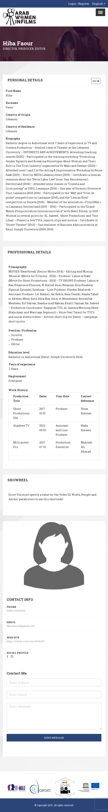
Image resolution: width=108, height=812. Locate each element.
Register (83, 4)
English (97, 3)
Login (72, 4)
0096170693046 (16, 610)
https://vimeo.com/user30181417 (26, 641)
